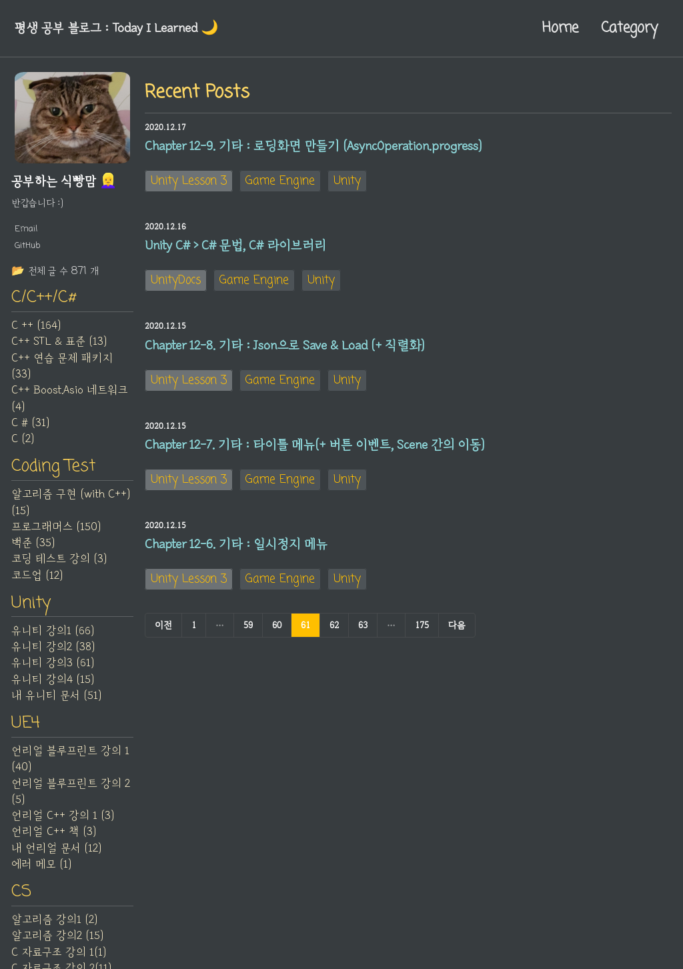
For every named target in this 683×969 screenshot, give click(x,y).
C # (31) (30, 422)
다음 (457, 625)
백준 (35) (33, 543)
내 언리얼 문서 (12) (56, 848)
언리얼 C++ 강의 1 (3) (62, 815)
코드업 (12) (37, 575)
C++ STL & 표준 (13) (59, 341)
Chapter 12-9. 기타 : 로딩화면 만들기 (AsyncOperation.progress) (313, 146)
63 (363, 625)
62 (334, 625)
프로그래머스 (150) (56, 527)
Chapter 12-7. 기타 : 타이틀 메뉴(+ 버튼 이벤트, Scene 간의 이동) (314, 444)
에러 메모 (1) (41, 864)
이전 (163, 625)
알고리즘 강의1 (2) (54, 919)
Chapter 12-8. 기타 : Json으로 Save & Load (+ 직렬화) (284, 345)
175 (422, 625)
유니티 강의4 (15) (52, 679)
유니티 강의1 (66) (52, 631)
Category (629, 28)
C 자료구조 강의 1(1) (58, 952)
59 (248, 625)
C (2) (22, 438)
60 (276, 625)
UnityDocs (176, 280)
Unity (347, 181)
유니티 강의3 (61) (52, 663)
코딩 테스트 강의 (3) (59, 559)
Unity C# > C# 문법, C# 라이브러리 (235, 245)
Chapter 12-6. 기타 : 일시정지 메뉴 (236, 544)
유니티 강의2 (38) (53, 647)
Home (560, 28)
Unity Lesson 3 (189, 181)
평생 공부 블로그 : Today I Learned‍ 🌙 (116, 28)
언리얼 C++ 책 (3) (53, 831)
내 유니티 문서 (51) (56, 695)
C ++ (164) (36, 325)
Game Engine (280, 181)
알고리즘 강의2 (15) (57, 935)
